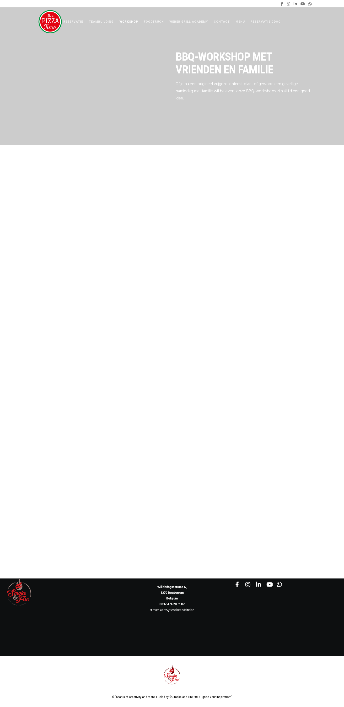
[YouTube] (303, 4)
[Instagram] (288, 4)
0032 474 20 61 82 (172, 604)
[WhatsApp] (310, 4)
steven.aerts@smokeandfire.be (172, 610)
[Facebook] (282, 4)
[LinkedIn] (295, 4)
